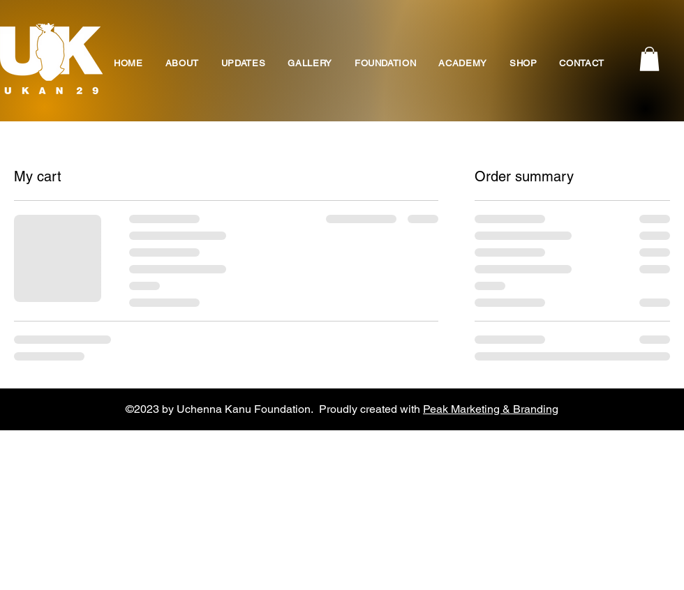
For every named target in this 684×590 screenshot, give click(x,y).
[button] (649, 59)
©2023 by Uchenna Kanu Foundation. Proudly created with (274, 409)
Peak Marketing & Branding (490, 409)
